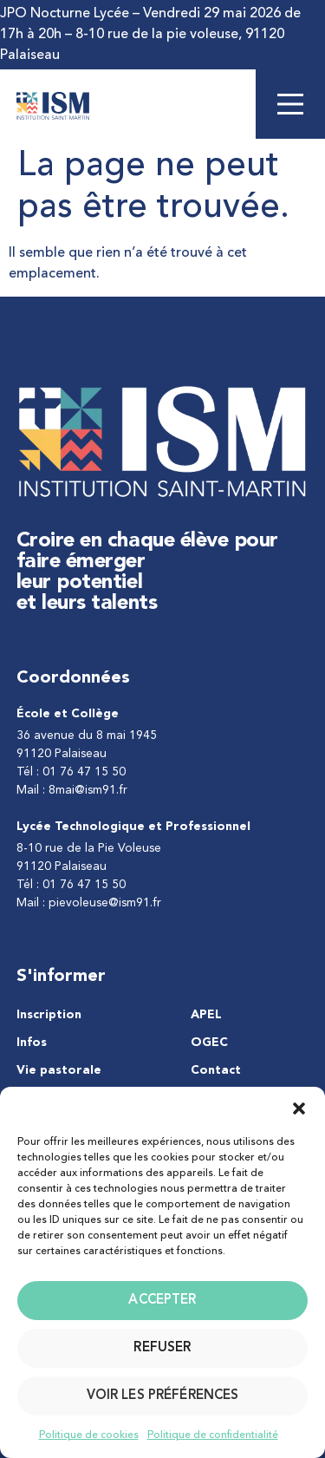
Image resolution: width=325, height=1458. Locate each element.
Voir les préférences (163, 1395)
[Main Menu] (290, 104)
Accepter (162, 1300)
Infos (31, 1042)
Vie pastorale (58, 1070)
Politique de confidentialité (212, 1435)
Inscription (48, 1015)
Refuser (162, 1348)
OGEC (209, 1042)
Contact (216, 1070)
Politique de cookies (89, 1435)
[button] (299, 1108)
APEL (206, 1015)
